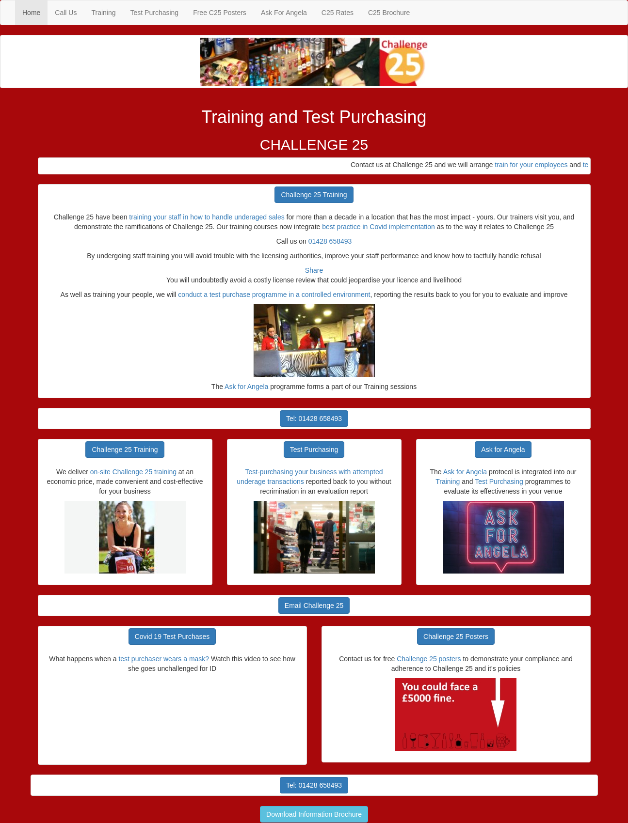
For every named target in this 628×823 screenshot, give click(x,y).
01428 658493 (330, 241)
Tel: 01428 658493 (314, 418)
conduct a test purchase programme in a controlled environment (274, 294)
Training (103, 12)
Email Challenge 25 (314, 605)
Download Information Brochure (314, 814)
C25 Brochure (389, 12)
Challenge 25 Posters (455, 636)
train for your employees (535, 165)
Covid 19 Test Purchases (172, 636)
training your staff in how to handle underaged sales (206, 217)
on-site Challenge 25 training (133, 472)
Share (314, 270)
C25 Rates (338, 12)
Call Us (66, 12)
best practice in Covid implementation (378, 227)
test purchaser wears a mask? (164, 659)
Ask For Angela (284, 12)
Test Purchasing (154, 12)
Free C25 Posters (219, 12)
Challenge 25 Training (314, 195)
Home (35, 11)
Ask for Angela (246, 386)
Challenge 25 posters (429, 659)
